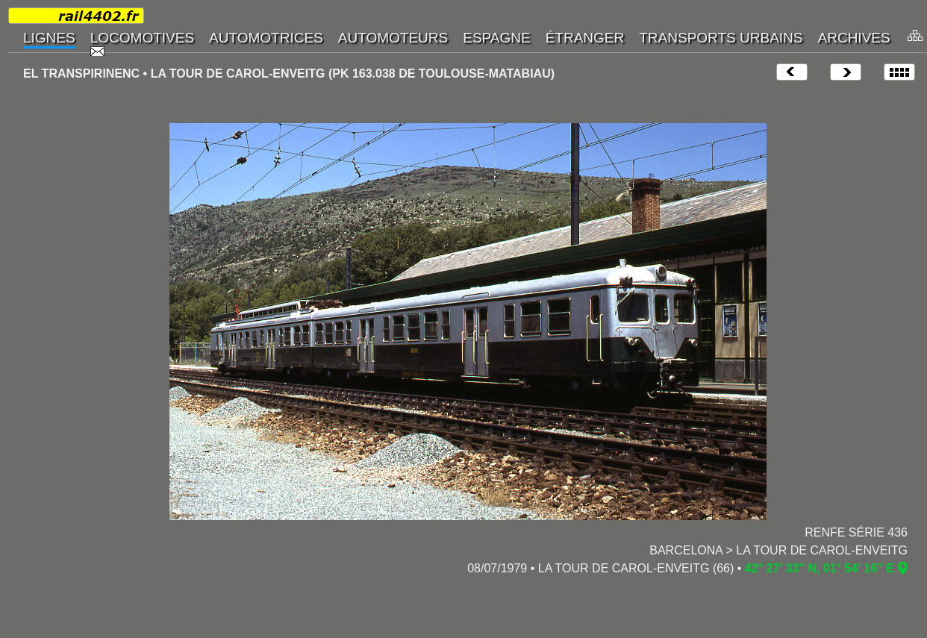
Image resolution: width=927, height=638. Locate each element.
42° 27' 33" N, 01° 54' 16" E (819, 568)
